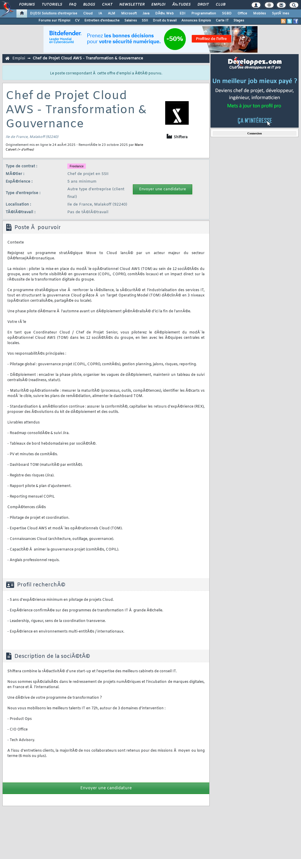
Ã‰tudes (181, 4)
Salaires (130, 21)
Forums (27, 4)
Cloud (88, 13)
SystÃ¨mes (280, 13)
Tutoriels (52, 4)
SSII (145, 21)
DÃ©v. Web (164, 13)
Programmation (203, 13)
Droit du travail (165, 21)
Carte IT (222, 21)
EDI (182, 13)
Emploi (158, 4)
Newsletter (132, 4)
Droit (203, 4)
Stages (238, 21)
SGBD (227, 13)
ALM (111, 13)
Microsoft (129, 13)
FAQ (72, 4)
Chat (107, 4)
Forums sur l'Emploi (54, 21)
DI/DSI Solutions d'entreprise (53, 13)
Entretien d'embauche (102, 21)
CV (77, 21)
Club (220, 4)
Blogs (89, 4)
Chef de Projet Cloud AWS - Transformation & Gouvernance (88, 58)
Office (242, 13)
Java (146, 13)
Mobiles (259, 13)
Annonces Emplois (196, 21)
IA (100, 13)
